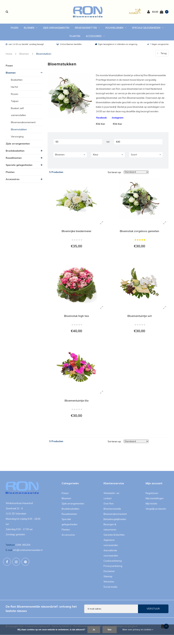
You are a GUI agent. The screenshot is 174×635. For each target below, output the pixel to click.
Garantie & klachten (114, 534)
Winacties (109, 581)
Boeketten (17, 79)
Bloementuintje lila (76, 400)
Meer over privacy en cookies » (137, 629)
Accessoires (95, 36)
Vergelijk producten (156, 508)
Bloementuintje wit (139, 316)
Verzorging (17, 136)
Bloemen (30, 27)
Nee (109, 629)
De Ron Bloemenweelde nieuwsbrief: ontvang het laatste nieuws (41, 608)
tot (108, 141)
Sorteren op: (114, 172)
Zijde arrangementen (56, 27)
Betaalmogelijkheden (115, 519)
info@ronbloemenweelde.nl (27, 550)
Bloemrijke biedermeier (76, 231)
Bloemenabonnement (23, 122)
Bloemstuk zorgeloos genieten (139, 231)
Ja (94, 629)
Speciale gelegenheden (147, 27)
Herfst (14, 86)
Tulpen (15, 101)
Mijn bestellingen (155, 498)
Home (9, 53)
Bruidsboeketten (87, 27)
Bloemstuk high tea (76, 316)
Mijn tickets (151, 503)
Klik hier (100, 123)
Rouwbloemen (115, 27)
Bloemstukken (43, 53)
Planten (75, 36)
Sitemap (108, 576)
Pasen (14, 27)
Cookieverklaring (113, 560)
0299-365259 (22, 544)
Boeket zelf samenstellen (18, 112)
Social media (110, 586)
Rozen (14, 94)
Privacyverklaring (113, 566)
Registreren (152, 493)
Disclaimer (109, 571)
